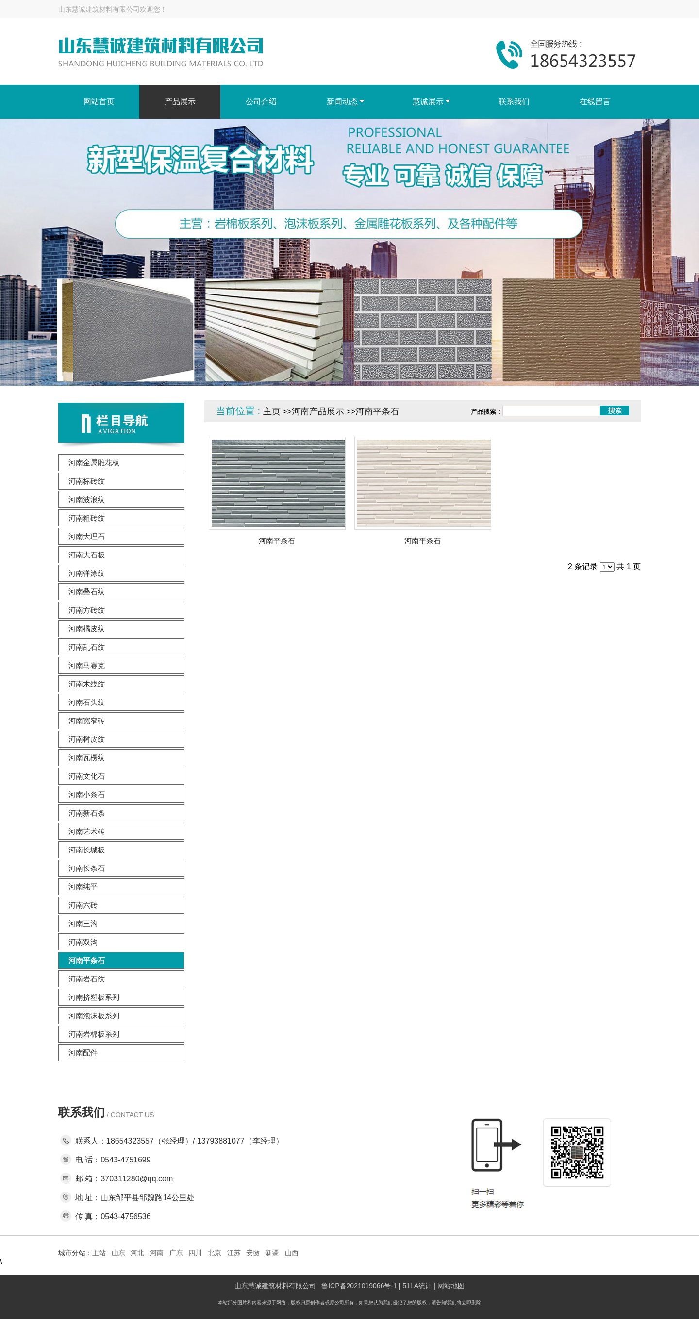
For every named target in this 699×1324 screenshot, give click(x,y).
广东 (176, 1253)
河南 (157, 1253)
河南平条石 (377, 411)
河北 (137, 1253)
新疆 (272, 1253)
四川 (195, 1253)
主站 (99, 1253)
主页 (272, 411)
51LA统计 (417, 1286)
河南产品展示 (318, 411)
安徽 (253, 1253)
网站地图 (451, 1286)
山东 (118, 1253)
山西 (292, 1253)
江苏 (234, 1253)
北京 (214, 1253)
